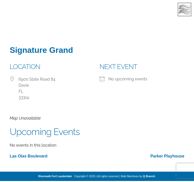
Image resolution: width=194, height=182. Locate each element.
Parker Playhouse (167, 156)
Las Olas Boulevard (28, 156)
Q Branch (149, 176)
